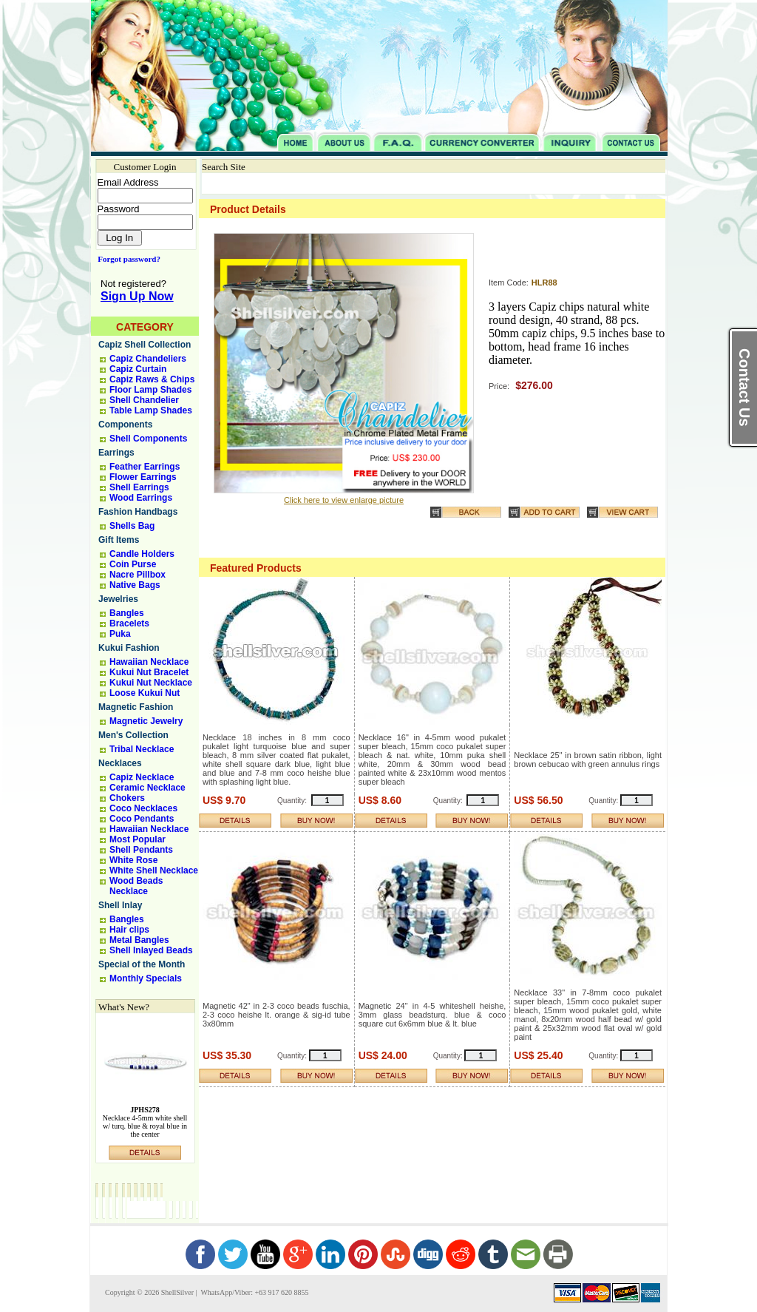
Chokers (127, 798)
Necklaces (120, 763)
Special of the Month (141, 964)
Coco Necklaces (143, 808)
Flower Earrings (143, 477)
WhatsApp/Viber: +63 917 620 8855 (253, 1292)
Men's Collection (133, 735)
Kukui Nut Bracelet (149, 672)
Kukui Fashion (129, 648)
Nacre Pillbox (137, 574)
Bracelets (129, 623)
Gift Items (118, 540)
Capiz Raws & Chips (151, 379)
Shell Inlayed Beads (151, 950)
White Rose (133, 860)
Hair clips (129, 929)
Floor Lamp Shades (150, 390)
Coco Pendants (141, 819)
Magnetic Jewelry (146, 721)
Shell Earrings (139, 487)
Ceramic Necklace (147, 787)
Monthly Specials (145, 978)
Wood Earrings (140, 498)
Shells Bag (132, 526)
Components (125, 424)
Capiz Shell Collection (144, 344)
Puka (120, 634)
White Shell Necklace (153, 870)
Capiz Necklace (141, 777)
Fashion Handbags (137, 512)
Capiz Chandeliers (147, 359)
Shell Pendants (141, 850)
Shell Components (148, 438)
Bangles (126, 613)
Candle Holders (141, 554)
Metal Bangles (139, 940)
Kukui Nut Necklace (150, 682)
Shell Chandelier (144, 400)
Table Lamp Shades (150, 410)
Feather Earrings (144, 466)
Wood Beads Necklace (136, 886)
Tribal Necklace (141, 749)
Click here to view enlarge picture (344, 500)
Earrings (116, 452)
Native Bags (134, 585)
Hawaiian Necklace (149, 662)
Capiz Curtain (137, 369)
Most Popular (137, 839)
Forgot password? (126, 258)
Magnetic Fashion (135, 707)
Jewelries (118, 599)
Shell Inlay (120, 905)
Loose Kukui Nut (144, 693)
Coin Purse (132, 564)
